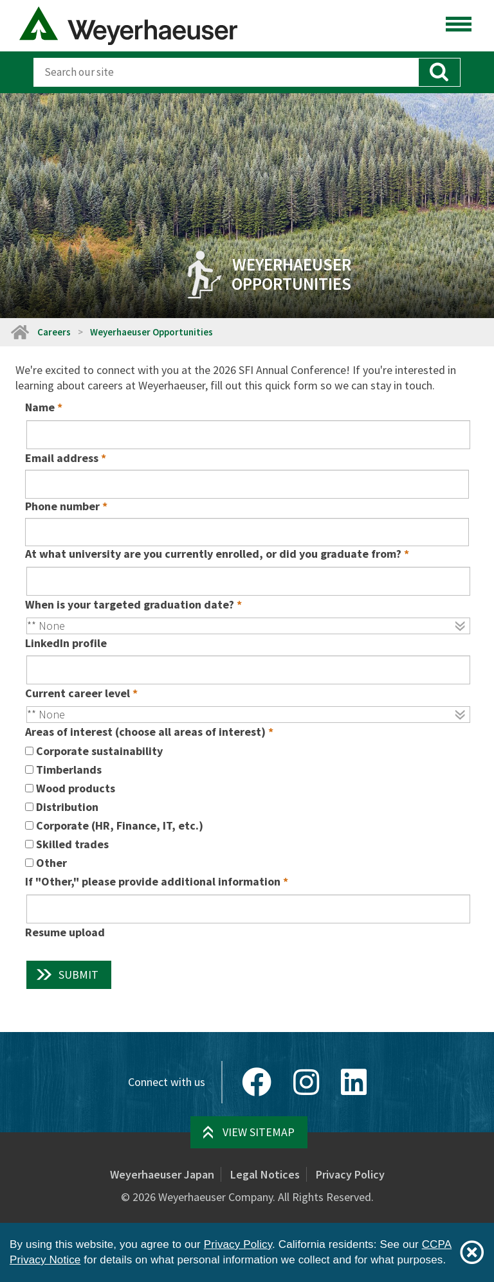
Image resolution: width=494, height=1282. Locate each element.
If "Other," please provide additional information (152, 881)
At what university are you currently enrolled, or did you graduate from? (213, 553)
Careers (54, 332)
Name (40, 407)
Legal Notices (265, 1174)
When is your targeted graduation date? (129, 604)
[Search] (225, 72)
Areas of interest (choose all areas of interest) (145, 731)
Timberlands (69, 769)
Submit (78, 974)
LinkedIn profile (66, 643)
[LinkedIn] (353, 1082)
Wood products (75, 788)
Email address (61, 457)
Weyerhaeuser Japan (162, 1174)
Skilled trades (72, 844)
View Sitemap (259, 1132)
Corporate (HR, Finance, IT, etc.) (119, 825)
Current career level (77, 693)
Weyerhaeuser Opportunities (151, 332)
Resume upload (65, 932)
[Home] (19, 332)
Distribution (67, 806)
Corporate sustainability (99, 750)
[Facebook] (256, 1082)
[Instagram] (306, 1082)
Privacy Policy (350, 1174)
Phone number (62, 506)
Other (51, 862)
